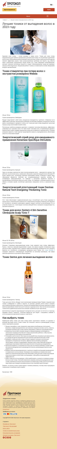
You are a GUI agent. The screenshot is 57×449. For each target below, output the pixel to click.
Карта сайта (6, 428)
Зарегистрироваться (9, 9)
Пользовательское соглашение (11, 433)
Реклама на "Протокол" (9, 424)
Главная (5, 20)
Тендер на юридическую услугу (11, 430)
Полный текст (6, 409)
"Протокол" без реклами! (10, 426)
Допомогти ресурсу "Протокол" (11, 435)
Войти (49, 9)
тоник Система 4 (50, 250)
